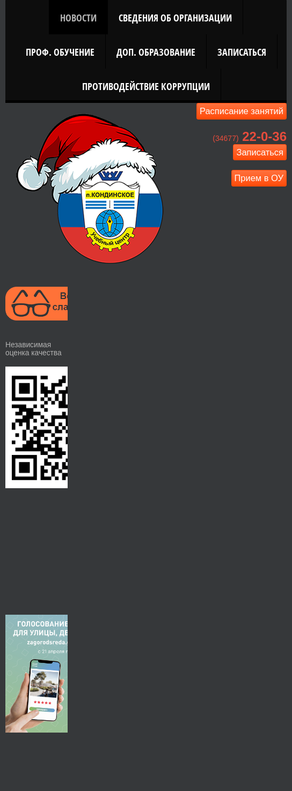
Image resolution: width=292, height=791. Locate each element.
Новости (78, 17)
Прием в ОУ (259, 178)
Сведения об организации (175, 17)
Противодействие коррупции (146, 86)
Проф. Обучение (60, 51)
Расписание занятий (241, 111)
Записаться (241, 51)
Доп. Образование (155, 51)
